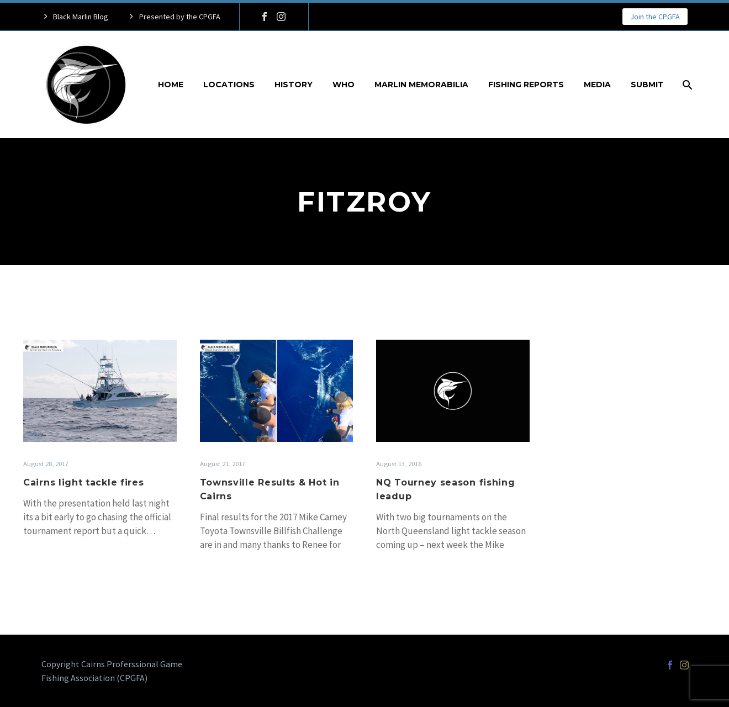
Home (170, 84)
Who (343, 84)
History (293, 84)
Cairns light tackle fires (83, 482)
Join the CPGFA (655, 17)
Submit (647, 84)
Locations (229, 84)
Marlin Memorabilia (421, 84)
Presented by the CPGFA (179, 17)
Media (597, 84)
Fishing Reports (526, 84)
